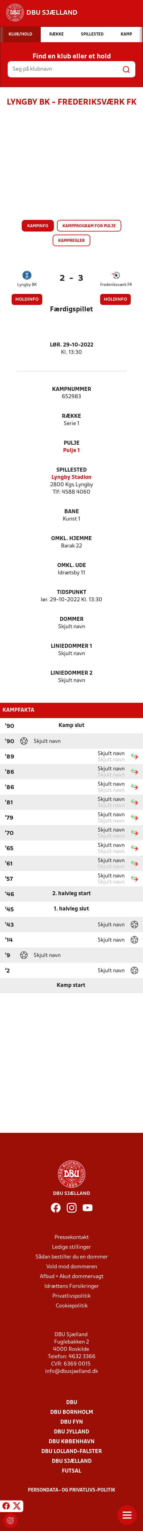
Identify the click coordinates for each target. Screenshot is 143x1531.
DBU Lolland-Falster (71, 1451)
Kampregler (71, 241)
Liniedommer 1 (71, 646)
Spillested (71, 470)
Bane (71, 511)
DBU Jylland (71, 1432)
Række (71, 416)
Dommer (72, 619)
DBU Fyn (71, 1422)
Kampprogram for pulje (89, 226)
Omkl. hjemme (71, 538)
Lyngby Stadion (71, 477)
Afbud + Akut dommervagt (71, 1276)
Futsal (71, 1471)
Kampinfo (37, 226)
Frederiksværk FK (116, 285)
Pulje (72, 443)
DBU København (72, 1441)
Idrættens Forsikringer (71, 1286)
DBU (71, 1402)
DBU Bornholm (71, 1412)
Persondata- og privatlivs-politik (71, 1490)
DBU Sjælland (72, 1461)
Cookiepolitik (72, 1306)
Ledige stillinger (71, 1247)
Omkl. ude (71, 565)
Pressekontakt (72, 1237)
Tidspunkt (71, 592)
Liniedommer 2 (71, 673)
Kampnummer (71, 389)
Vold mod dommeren (71, 1267)
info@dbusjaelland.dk (71, 1371)
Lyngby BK (27, 285)
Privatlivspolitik (71, 1296)
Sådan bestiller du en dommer (72, 1257)
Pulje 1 (71, 450)
